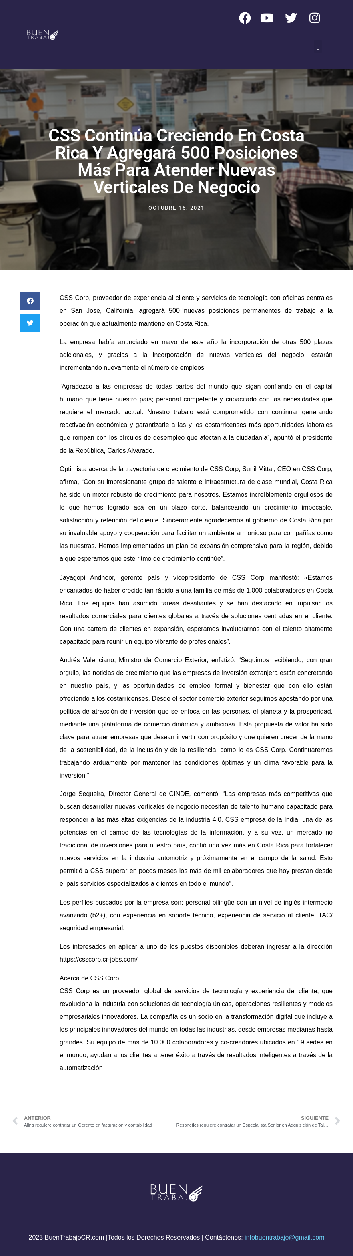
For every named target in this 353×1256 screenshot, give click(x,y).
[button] (318, 46)
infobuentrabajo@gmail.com (284, 1237)
